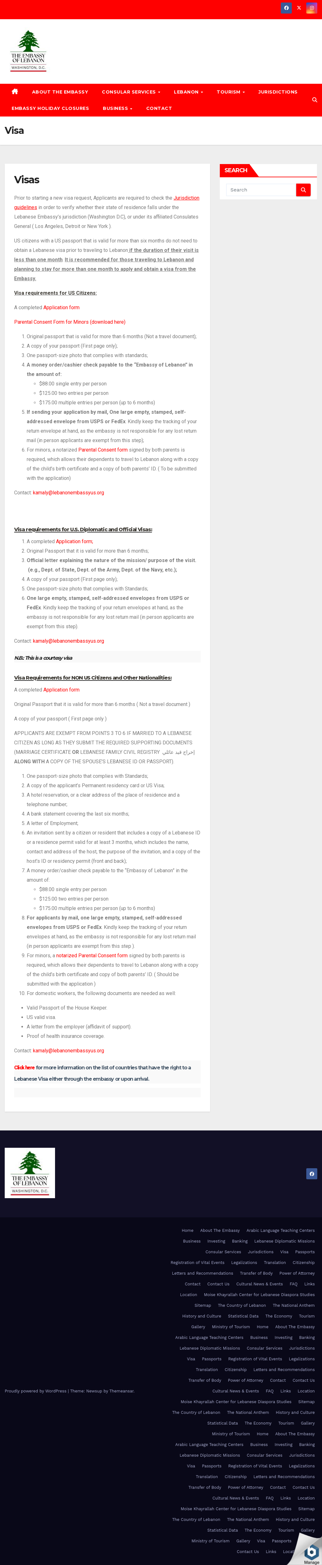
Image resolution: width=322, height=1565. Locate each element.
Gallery (198, 1326)
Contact (159, 108)
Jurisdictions (278, 92)
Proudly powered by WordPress (36, 1391)
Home (187, 1230)
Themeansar (121, 1391)
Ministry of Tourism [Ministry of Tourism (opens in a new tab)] (231, 1326)
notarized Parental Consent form (92, 956)
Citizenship (304, 1262)
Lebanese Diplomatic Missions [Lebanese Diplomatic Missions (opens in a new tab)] (284, 1241)
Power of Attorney (297, 1273)
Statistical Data (243, 1316)
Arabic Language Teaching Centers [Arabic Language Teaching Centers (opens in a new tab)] (281, 1230)
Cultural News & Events (259, 1284)
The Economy (278, 1316)
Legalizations (244, 1262)
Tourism (229, 92)
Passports (305, 1251)
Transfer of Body (256, 1273)
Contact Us (218, 1284)
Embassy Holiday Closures (50, 108)
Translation (275, 1262)
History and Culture (201, 1316)
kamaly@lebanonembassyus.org (68, 493)
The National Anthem (294, 1305)
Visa (284, 1251)
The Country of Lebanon (242, 1305)
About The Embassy (60, 92)
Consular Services (129, 92)
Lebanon (187, 92)
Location (188, 1294)
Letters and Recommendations (202, 1273)
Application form (61, 307)
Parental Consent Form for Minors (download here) (69, 322)
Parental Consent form (103, 450)
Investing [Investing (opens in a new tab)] (216, 1241)
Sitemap (203, 1305)
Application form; (74, 541)
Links (309, 1284)
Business (116, 108)
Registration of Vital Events (197, 1262)
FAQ (293, 1284)
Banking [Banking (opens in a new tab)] (240, 1241)
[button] (314, 100)
